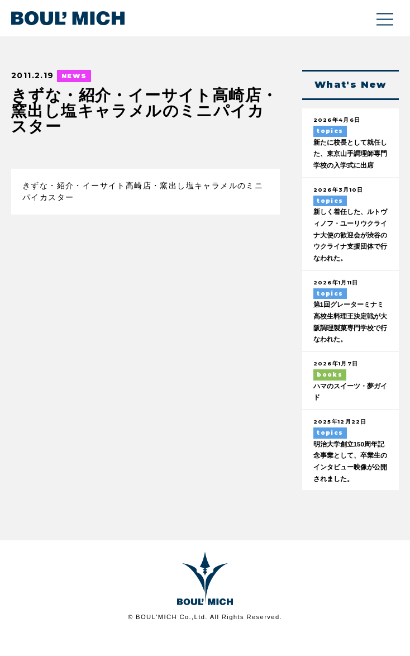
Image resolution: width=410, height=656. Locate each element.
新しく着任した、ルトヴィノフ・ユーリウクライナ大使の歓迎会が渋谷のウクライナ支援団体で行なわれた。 (349, 250)
